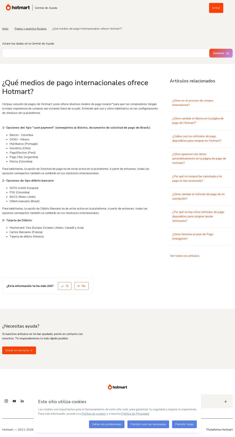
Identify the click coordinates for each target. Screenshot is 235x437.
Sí (64, 286)
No (81, 286)
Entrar (216, 8)
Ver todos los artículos (184, 256)
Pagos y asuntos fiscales (31, 29)
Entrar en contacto (19, 350)
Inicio (5, 29)
